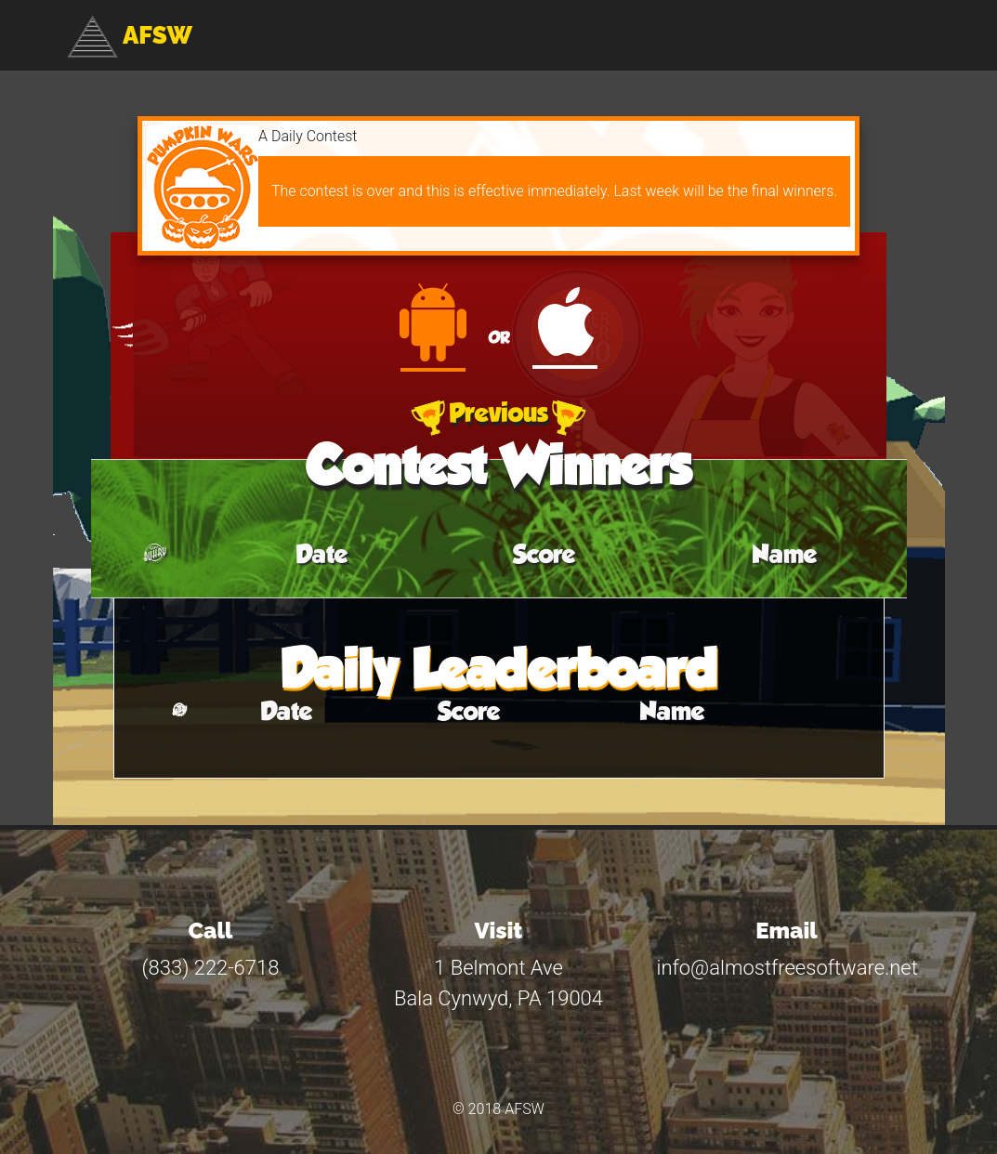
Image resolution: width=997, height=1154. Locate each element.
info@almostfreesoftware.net (786, 967)
